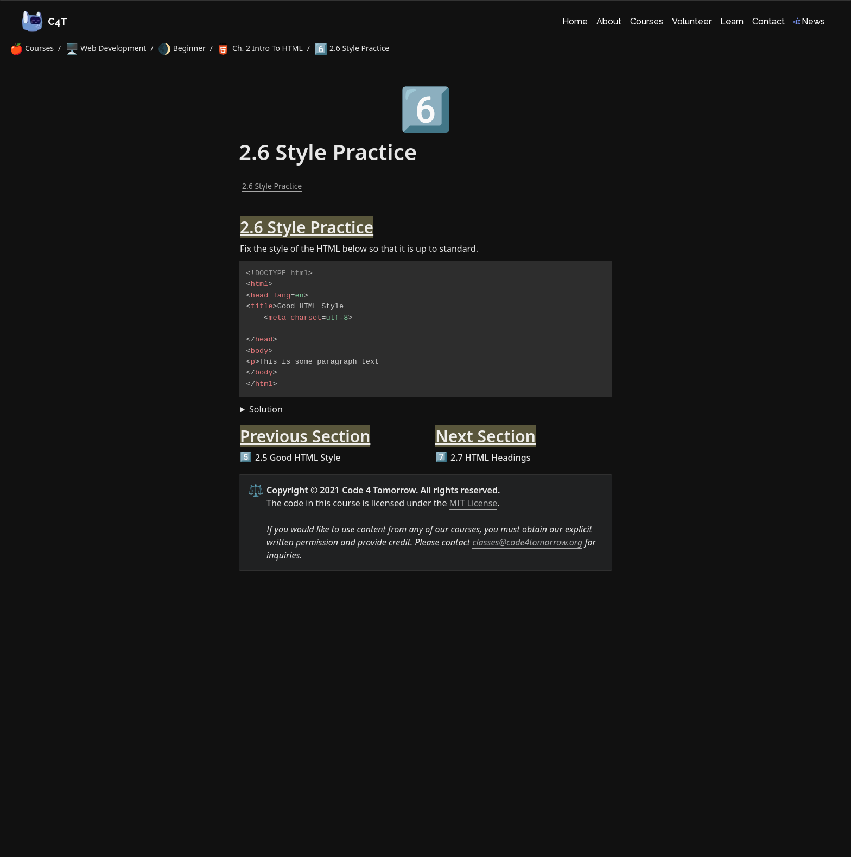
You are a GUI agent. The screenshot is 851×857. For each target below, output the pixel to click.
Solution (266, 409)
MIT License (473, 503)
